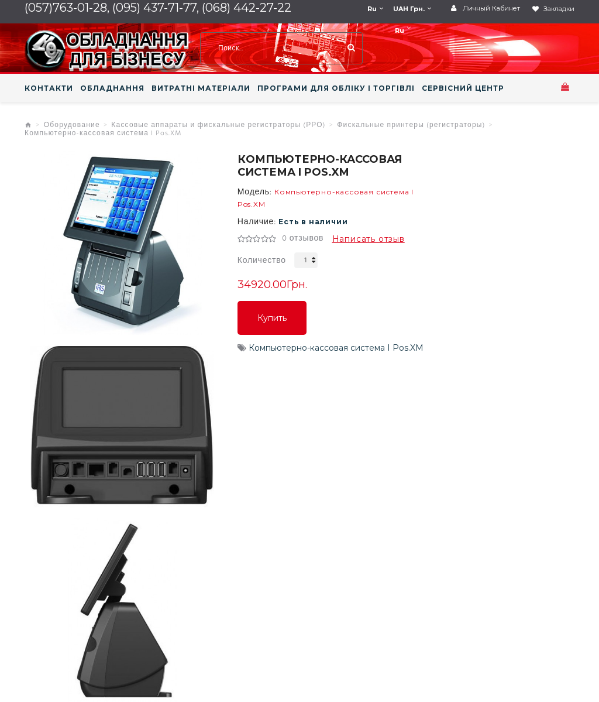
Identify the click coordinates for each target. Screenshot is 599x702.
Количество (261, 261)
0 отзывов (302, 239)
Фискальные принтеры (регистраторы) (411, 125)
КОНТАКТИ (49, 88)
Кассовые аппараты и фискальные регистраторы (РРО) (218, 125)
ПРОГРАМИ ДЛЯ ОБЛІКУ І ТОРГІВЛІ (336, 88)
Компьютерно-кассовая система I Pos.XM (103, 133)
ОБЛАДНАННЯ (112, 88)
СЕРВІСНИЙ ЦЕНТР (463, 88)
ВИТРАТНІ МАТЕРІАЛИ (201, 88)
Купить (272, 318)
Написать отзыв (368, 239)
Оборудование (72, 125)
